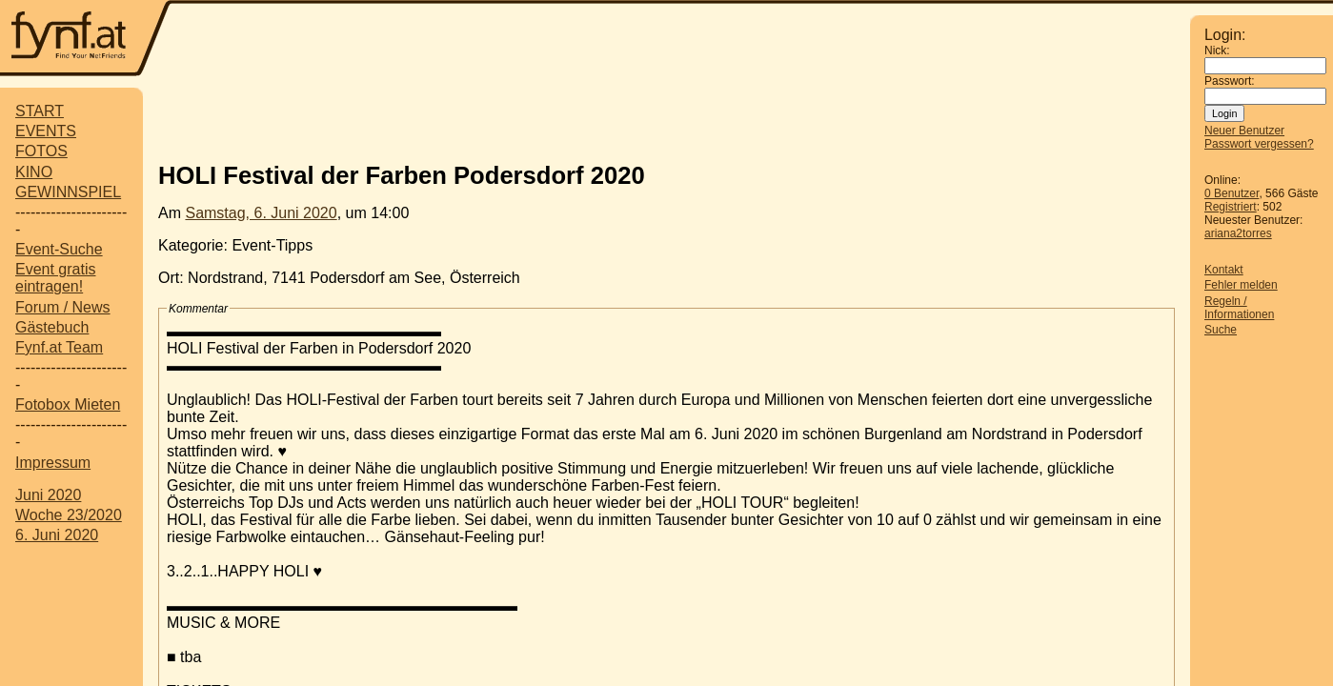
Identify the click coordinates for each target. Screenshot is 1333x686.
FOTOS (41, 151)
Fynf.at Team (59, 347)
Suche (1220, 329)
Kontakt (1223, 269)
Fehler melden (1241, 285)
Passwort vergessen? (1259, 144)
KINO (33, 172)
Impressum (53, 462)
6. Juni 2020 (56, 535)
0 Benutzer (1231, 193)
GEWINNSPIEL (68, 192)
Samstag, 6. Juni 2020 (260, 213)
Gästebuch (52, 327)
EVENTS (45, 131)
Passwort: (1229, 81)
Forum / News (63, 307)
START (39, 111)
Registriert (1230, 206)
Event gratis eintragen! (55, 277)
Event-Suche (59, 249)
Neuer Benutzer (1244, 130)
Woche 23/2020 (68, 515)
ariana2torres (1238, 233)
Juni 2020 (48, 495)
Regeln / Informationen (1239, 307)
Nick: (1217, 50)
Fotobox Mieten (67, 404)
